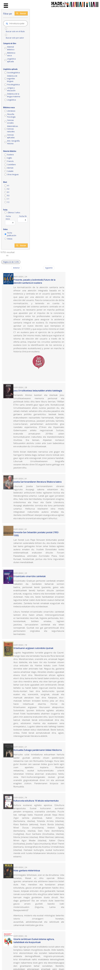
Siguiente (49, 268)
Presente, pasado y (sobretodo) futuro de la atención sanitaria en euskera (34, 281)
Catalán (10, 171)
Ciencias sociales (10, 121)
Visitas (9, 239)
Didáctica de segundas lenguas (12, 78)
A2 (8, 189)
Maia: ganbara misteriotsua (26, 870)
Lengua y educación (11, 89)
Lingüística (11, 100)
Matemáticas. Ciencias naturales (12, 129)
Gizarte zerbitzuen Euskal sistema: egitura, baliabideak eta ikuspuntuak (33, 941)
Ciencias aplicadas (11, 136)
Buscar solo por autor (15, 38)
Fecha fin (23, 216)
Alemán (10, 168)
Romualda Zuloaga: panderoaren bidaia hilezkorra (37, 750)
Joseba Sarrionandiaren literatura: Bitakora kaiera (37, 481)
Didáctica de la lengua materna (13, 95)
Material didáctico (10, 48)
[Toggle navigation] (6, 6)
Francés (10, 161)
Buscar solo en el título (15, 31)
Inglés (9, 158)
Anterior (16, 268)
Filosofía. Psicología (11, 115)
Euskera (10, 154)
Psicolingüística (13, 84)
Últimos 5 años (14, 212)
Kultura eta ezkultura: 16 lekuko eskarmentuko (36, 800)
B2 (8, 195)
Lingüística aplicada (11, 60)
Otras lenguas (13, 174)
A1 (8, 185)
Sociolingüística (13, 72)
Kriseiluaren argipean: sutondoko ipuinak (33, 648)
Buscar (21, 13)
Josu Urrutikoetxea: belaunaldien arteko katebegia (37, 390)
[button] (10, 262)
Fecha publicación (11, 234)
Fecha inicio (8, 217)
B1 (8, 192)
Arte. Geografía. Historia (13, 142)
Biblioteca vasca (11, 54)
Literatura (11, 111)
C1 (8, 199)
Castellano (11, 164)
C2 (8, 202)
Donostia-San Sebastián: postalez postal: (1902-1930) (36, 534)
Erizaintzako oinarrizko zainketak (29, 576)
